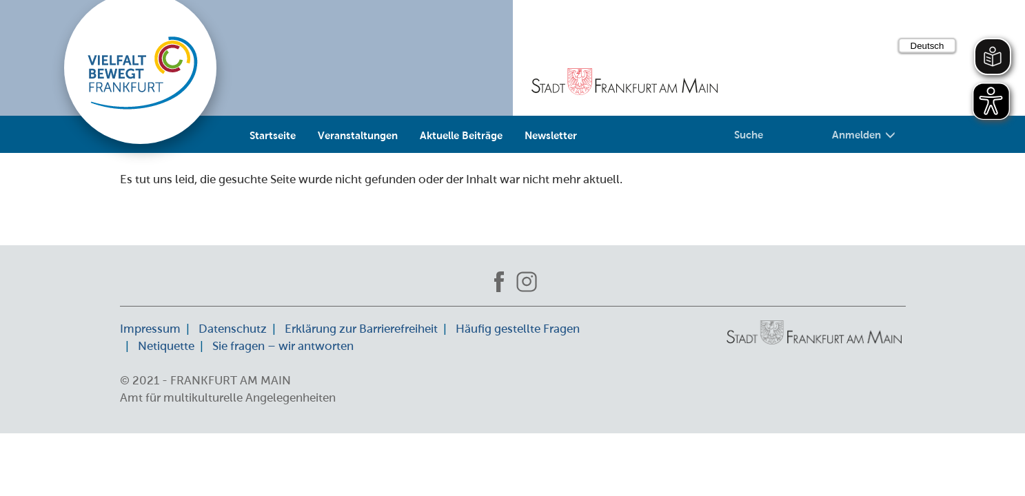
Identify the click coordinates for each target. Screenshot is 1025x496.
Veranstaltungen (358, 135)
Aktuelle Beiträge (461, 135)
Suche (748, 134)
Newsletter (551, 135)
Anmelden (863, 134)
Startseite (273, 135)
